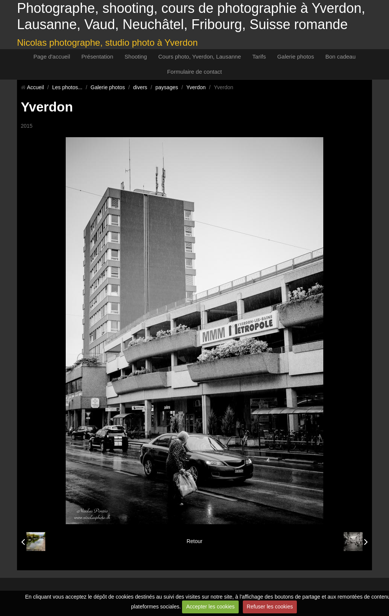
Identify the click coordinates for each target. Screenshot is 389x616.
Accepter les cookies (210, 607)
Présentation (97, 56)
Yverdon (195, 87)
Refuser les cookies (270, 607)
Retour (194, 541)
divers (140, 87)
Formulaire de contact (194, 71)
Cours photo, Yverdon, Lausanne (199, 56)
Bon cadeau (340, 56)
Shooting (136, 56)
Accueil (35, 87)
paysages (167, 87)
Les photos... (67, 87)
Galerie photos (295, 56)
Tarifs (259, 56)
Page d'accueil (51, 56)
